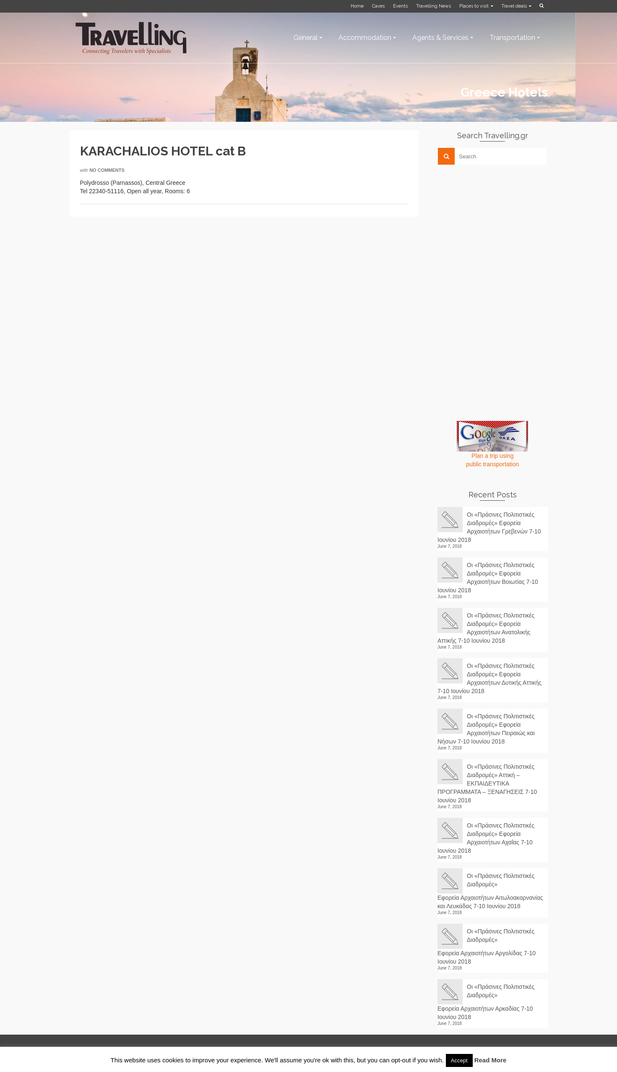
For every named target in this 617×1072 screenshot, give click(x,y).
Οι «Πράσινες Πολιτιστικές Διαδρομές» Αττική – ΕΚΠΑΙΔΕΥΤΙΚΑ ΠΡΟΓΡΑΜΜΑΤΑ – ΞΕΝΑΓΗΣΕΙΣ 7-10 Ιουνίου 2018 (487, 783)
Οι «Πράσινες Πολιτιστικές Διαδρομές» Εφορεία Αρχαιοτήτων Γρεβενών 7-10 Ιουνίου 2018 (489, 527)
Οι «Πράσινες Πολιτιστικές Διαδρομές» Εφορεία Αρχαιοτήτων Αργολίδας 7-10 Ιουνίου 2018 (486, 946)
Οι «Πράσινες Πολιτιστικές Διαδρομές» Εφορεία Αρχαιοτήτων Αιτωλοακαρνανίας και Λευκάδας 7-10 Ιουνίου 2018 (490, 890)
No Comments (107, 170)
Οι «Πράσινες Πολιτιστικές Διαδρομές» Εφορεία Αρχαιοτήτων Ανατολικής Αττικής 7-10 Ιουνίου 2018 (485, 628)
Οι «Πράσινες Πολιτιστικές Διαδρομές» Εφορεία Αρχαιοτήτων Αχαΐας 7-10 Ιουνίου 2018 (485, 838)
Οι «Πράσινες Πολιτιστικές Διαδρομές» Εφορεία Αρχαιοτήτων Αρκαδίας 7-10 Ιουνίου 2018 (485, 1001)
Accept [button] (459, 1060)
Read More (490, 1060)
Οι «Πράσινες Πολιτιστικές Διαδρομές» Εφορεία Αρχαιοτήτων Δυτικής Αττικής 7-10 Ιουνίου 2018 (489, 678)
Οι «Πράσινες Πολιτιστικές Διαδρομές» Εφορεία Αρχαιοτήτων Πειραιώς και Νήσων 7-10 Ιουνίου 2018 (486, 729)
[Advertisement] (500, 229)
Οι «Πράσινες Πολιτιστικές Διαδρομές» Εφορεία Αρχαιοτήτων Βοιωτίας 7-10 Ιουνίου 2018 (487, 578)
